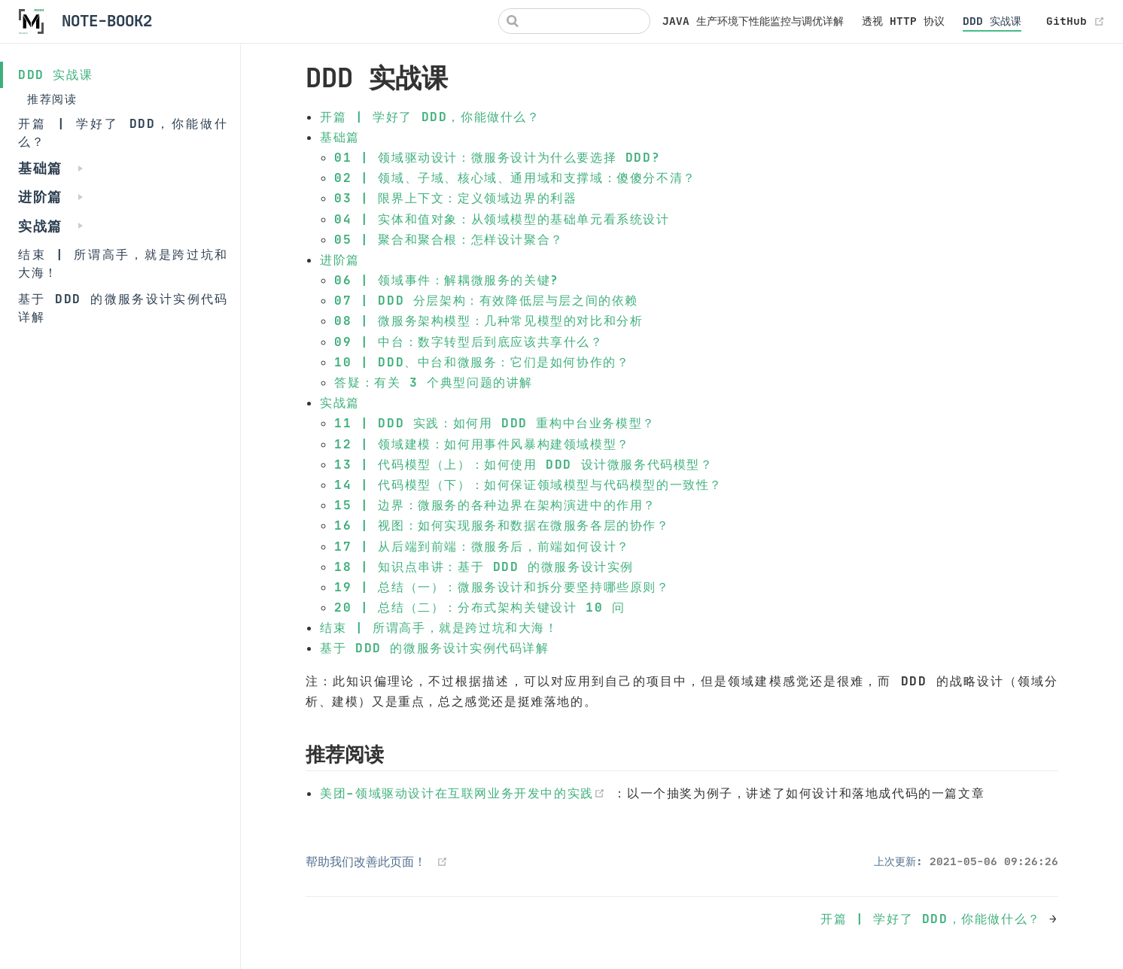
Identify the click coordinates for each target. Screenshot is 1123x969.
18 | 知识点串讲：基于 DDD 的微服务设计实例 (484, 566)
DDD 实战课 (992, 21)
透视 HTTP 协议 (903, 21)
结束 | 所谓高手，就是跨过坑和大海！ (123, 263)
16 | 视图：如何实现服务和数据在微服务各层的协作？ (501, 525)
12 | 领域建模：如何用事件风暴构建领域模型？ (481, 443)
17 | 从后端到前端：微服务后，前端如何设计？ (481, 546)
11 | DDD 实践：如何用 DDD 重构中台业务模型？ (494, 422)
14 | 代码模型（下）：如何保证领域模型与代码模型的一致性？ (528, 484)
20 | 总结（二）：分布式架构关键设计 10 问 (479, 607)
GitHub (1075, 21)
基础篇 (340, 136)
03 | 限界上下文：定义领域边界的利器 (455, 197)
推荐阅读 (52, 99)
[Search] (574, 21)
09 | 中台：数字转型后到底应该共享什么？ (468, 341)
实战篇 (340, 402)
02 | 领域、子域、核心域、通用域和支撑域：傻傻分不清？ (514, 177)
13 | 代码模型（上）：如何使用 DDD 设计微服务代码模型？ (523, 464)
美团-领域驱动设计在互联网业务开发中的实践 (466, 792)
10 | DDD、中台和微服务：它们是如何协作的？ (481, 361)
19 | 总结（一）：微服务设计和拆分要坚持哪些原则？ (501, 586)
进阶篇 (340, 259)
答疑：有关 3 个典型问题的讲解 (433, 382)
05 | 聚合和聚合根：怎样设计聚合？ (448, 239)
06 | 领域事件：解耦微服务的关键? (446, 279)
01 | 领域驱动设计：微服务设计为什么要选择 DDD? (497, 157)
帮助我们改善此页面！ (366, 861)
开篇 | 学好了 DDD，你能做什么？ (123, 132)
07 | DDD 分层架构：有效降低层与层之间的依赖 (486, 300)
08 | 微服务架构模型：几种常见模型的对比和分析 (488, 320)
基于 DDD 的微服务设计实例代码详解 (123, 307)
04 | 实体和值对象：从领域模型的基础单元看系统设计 (501, 218)
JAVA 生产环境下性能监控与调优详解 (753, 21)
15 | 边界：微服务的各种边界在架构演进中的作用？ (495, 504)
